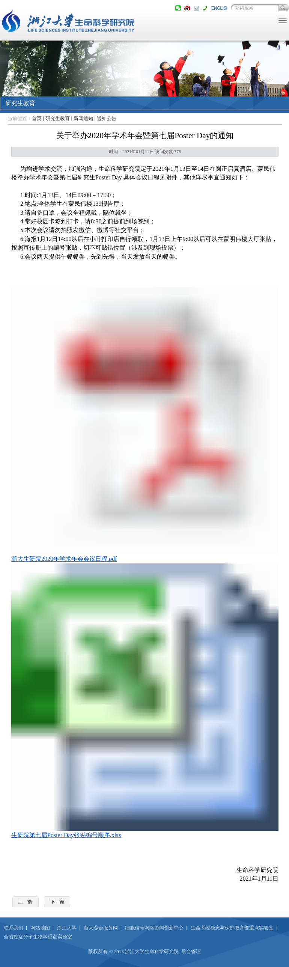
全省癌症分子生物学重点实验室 (38, 937)
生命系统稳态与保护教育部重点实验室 (232, 928)
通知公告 (106, 118)
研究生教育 (57, 118)
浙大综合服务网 (101, 928)
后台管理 (191, 951)
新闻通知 (83, 118)
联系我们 (13, 928)
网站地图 (40, 928)
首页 (37, 118)
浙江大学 (67, 928)
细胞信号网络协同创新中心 (154, 928)
